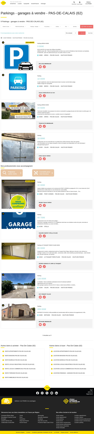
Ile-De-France (23, 422)
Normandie (41, 415)
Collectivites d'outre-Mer (7, 422)
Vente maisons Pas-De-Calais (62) (16, 355)
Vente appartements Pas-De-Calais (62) (18, 351)
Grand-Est (22, 419)
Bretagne (3, 419)
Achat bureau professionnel (63, 424)
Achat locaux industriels (62, 426)
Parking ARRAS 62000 (43, 43)
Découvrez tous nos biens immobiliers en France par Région (20, 412)
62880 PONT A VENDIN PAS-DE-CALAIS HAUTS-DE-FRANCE (58, 194)
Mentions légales (20, 432)
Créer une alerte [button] (87, 26)
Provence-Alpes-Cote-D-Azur (46, 422)
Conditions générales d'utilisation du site (42, 432)
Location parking (78, 422)
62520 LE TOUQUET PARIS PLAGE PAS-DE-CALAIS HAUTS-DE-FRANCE (61, 257)
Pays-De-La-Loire (42, 420)
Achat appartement (61, 417)
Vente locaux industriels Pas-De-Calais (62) (19, 364)
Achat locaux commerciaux (63, 422)
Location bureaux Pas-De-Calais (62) (65, 360)
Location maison (78, 417)
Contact (28, 432)
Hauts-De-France (24, 420)
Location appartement (80, 415)
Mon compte (79, 4)
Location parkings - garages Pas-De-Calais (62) (69, 373)
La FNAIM (56, 432)
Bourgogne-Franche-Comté (8, 417)
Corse (21, 415)
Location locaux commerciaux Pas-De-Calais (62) (69, 368)
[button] (13, 3)
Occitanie (40, 419)
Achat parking (60, 419)
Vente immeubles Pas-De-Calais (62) (16, 377)
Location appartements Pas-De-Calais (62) (67, 351)
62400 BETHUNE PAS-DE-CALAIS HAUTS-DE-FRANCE (56, 315)
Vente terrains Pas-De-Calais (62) (16, 373)
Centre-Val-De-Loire (6, 420)
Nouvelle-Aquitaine (43, 417)
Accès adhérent (74, 432)
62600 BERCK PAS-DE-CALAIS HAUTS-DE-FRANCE (55, 86)
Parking (39, 75)
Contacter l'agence (40, 66)
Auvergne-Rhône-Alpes (7, 415)
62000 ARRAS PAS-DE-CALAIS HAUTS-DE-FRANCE (55, 55)
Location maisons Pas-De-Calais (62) (65, 355)
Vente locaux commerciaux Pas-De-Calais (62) (20, 368)
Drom (21, 417)
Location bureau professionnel (82, 419)
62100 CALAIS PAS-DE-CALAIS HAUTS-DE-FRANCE (55, 147)
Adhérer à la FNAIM (88, 2)
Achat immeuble (60, 427)
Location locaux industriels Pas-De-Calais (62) (69, 364)
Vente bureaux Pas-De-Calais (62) (16, 360)
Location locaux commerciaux (82, 420)
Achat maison (59, 415)
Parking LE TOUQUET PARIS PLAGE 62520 (48, 245)
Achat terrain (59, 420)
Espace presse (64, 432)
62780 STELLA (44, 226)
